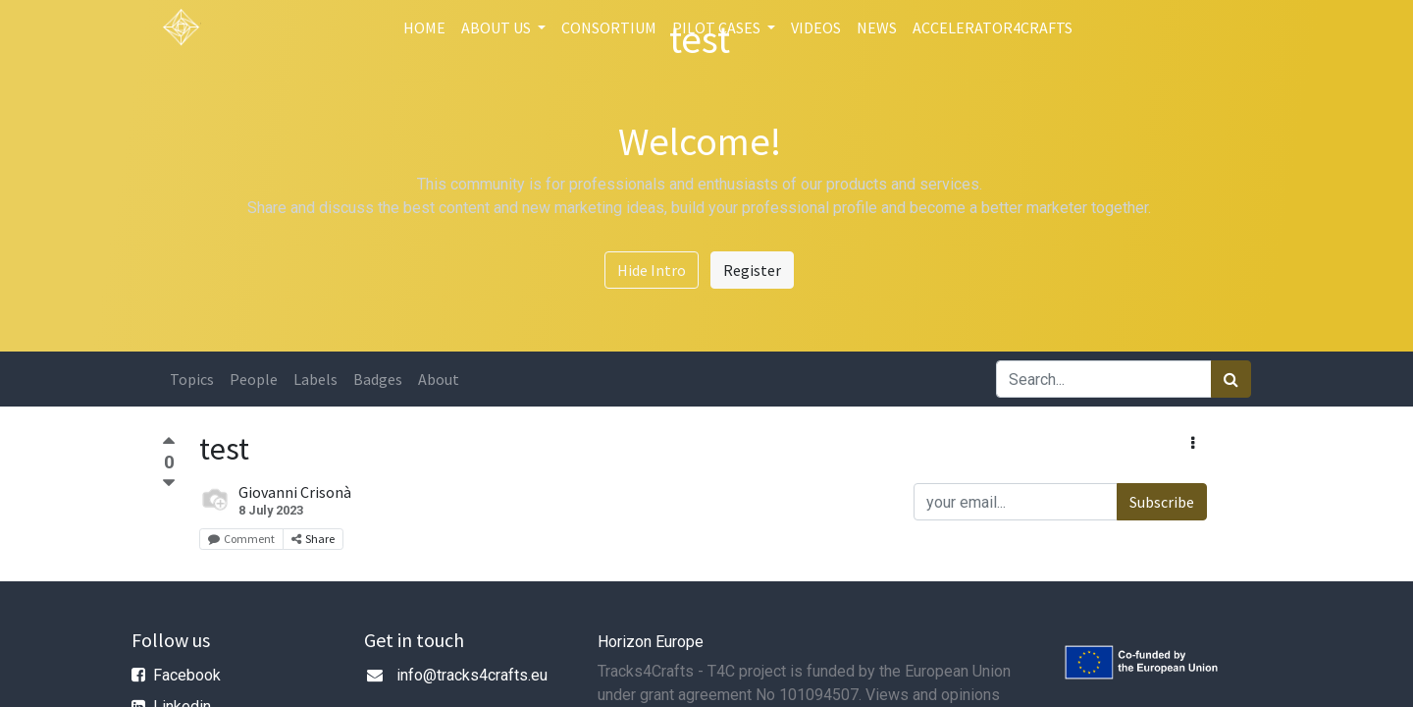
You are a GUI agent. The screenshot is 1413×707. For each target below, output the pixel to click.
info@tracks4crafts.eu (472, 675)
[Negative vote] (169, 483)
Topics (192, 379)
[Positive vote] (169, 443)
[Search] (1231, 379)
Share (313, 538)
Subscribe (1161, 502)
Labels (315, 379)
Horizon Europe (651, 641)
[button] (1192, 443)
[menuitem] (424, 27)
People (254, 379)
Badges (377, 379)
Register (752, 270)
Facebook (187, 675)
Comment (241, 538)
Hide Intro (651, 270)
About (438, 379)
